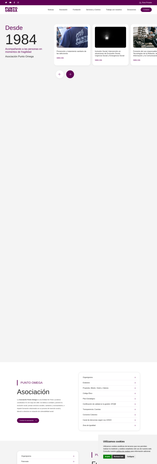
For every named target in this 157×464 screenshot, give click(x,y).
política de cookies (123, 451)
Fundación (77, 10)
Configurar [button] (130, 456)
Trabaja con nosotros (114, 10)
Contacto (146, 10)
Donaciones (131, 10)
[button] (60, 74)
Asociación (63, 10)
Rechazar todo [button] (118, 456)
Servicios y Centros (93, 10)
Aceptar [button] (107, 456)
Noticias (51, 10)
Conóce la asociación (28, 420)
